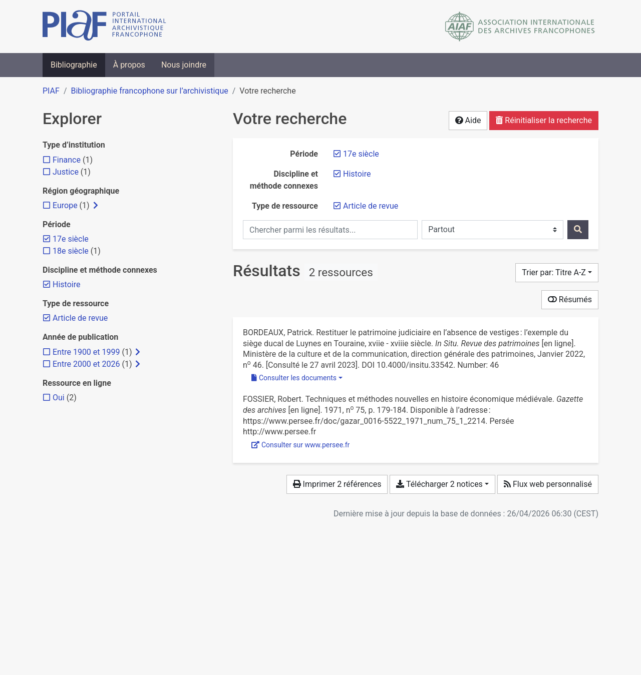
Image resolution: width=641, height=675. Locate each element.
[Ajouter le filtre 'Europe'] (65, 205)
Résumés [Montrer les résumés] (570, 299)
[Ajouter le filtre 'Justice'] (66, 172)
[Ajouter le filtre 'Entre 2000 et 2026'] (86, 364)
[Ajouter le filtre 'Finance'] (67, 160)
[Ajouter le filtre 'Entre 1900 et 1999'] (86, 352)
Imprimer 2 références (337, 484)
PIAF (51, 91)
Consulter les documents (294, 378)
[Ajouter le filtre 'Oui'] (59, 397)
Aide (468, 120)
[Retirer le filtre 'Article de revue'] (370, 206)
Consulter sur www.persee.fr (300, 445)
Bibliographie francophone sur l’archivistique (149, 91)
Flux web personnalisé (548, 484)
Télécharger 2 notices (439, 484)
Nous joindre (183, 65)
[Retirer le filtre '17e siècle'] (361, 154)
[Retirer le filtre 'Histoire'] (357, 174)
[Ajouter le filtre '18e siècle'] (71, 251)
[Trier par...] (556, 272)
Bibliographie (74, 65)
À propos (129, 65)
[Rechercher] (577, 229)
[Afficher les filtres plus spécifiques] (96, 206)
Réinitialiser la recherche (544, 120)
